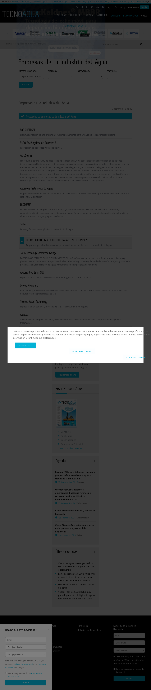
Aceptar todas (25, 345)
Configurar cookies (136, 357)
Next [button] (143, 33)
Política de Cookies (82, 351)
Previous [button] (7, 33)
